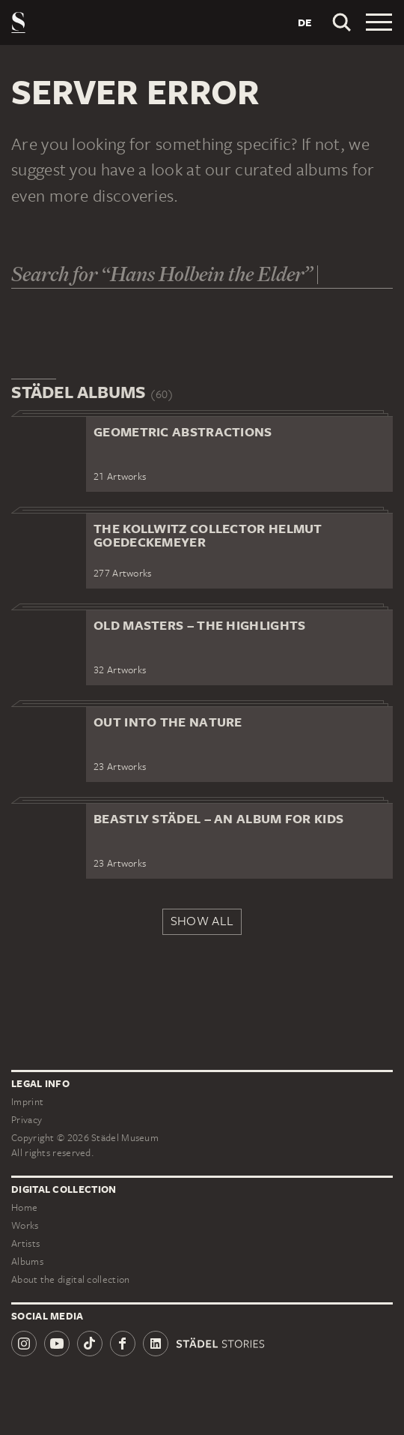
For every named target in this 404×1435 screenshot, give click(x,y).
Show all (202, 920)
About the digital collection (70, 1279)
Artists (25, 1243)
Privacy (26, 1119)
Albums (27, 1261)
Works (25, 1225)
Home (24, 1207)
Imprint (27, 1101)
